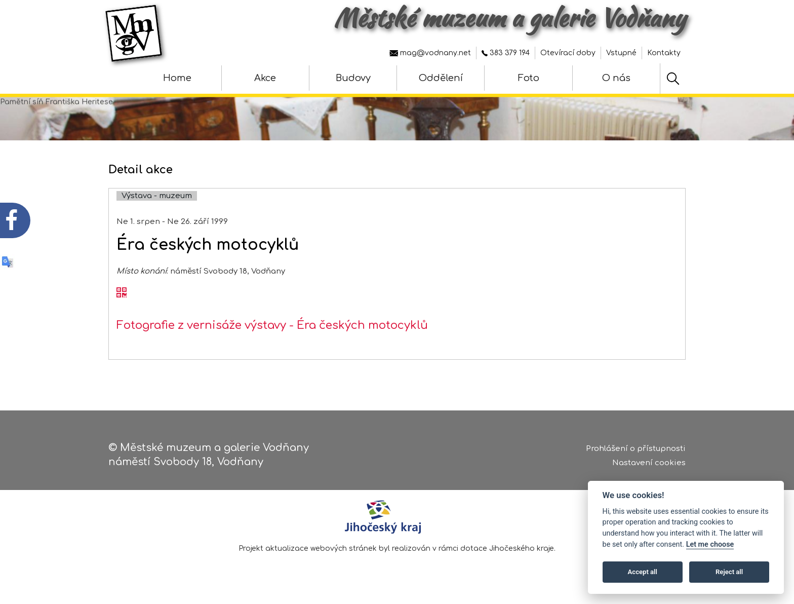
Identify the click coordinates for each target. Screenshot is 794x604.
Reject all (729, 572)
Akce (265, 78)
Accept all (642, 572)
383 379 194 (506, 53)
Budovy (353, 78)
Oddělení (441, 78)
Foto (528, 78)
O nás (616, 78)
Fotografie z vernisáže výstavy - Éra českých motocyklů (272, 332)
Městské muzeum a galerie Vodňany (510, 17)
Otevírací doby (568, 53)
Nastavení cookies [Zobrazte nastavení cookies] (649, 465)
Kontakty (664, 53)
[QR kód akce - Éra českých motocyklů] (121, 299)
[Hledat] (673, 78)
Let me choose (710, 544)
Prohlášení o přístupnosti (636, 450)
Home (177, 78)
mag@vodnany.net (430, 53)
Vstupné (621, 53)
